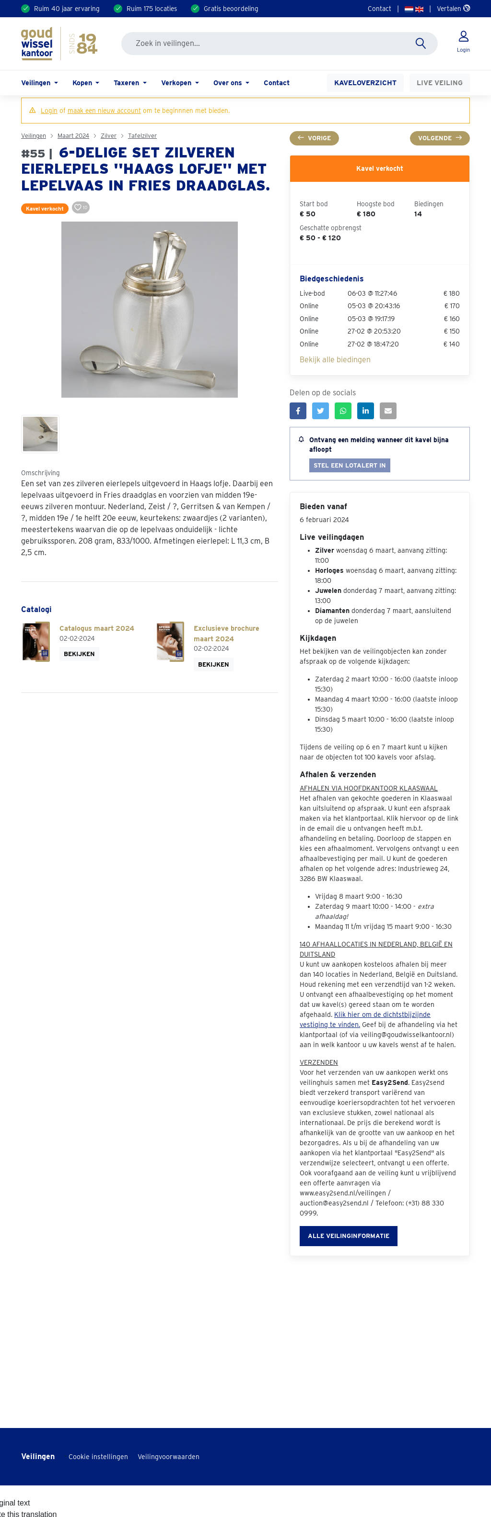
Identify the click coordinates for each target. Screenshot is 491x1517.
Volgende (440, 138)
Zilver (109, 135)
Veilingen (33, 135)
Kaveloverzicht (365, 82)
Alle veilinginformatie (348, 1235)
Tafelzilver (142, 135)
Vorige (314, 138)
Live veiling (440, 82)
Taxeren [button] (127, 82)
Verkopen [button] (177, 82)
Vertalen (453, 8)
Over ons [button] (228, 82)
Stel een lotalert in (350, 465)
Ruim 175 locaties (152, 8)
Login (49, 110)
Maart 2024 (73, 135)
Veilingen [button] (36, 82)
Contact (379, 8)
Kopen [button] (83, 82)
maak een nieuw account (104, 110)
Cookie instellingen (98, 1457)
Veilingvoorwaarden (168, 1457)
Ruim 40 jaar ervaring (67, 8)
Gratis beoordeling (231, 8)
